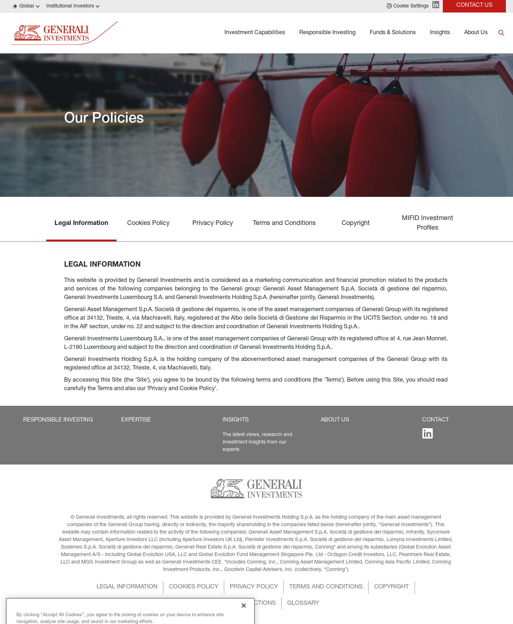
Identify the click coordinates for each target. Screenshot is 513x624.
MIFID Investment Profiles (427, 223)
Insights (440, 33)
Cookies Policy (148, 223)
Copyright (356, 223)
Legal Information (81, 223)
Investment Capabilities (254, 33)
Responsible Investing (327, 33)
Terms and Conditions (284, 223)
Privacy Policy (212, 223)
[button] (407, 6)
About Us (476, 33)
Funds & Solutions (393, 33)
